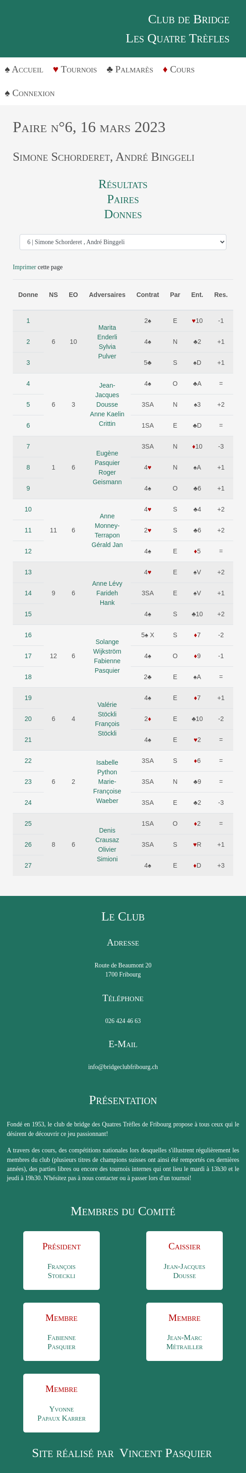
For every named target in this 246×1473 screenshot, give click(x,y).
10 (28, 509)
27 (28, 865)
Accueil (27, 69)
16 (28, 635)
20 (28, 718)
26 (28, 844)
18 (28, 676)
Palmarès (134, 69)
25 (28, 823)
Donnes (123, 214)
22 (28, 760)
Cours (182, 69)
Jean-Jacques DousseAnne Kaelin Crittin (107, 404)
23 (28, 781)
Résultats (123, 184)
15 (28, 614)
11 (28, 530)
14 (28, 593)
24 (28, 802)
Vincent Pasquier (165, 1453)
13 (28, 572)
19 (28, 697)
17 (28, 656)
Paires (123, 199)
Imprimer (24, 267)
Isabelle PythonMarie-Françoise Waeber (107, 781)
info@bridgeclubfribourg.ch (123, 1067)
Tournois (79, 69)
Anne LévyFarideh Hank (107, 593)
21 (28, 739)
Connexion (33, 92)
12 (28, 551)
